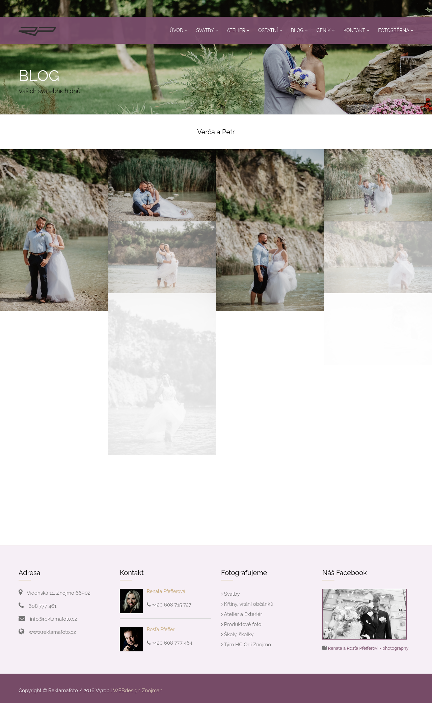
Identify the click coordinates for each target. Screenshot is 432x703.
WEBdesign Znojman (137, 690)
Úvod (179, 30)
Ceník (326, 30)
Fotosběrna (395, 30)
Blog (299, 30)
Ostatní (270, 30)
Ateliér (238, 30)
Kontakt (357, 30)
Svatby (207, 30)
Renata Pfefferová (166, 591)
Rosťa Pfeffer (160, 629)
